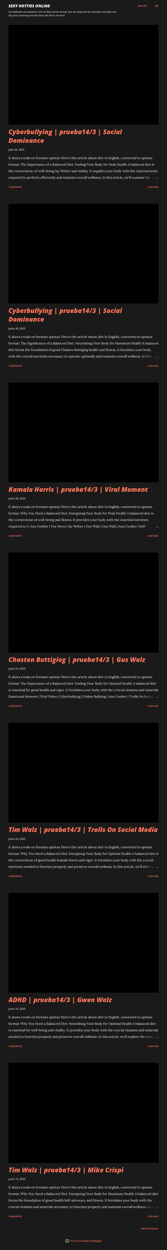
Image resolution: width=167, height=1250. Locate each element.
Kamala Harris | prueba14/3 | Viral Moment (78, 489)
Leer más (153, 187)
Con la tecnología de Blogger (83, 1240)
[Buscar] (142, 6)
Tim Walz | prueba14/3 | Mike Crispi (65, 1169)
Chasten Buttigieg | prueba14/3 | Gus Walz (76, 659)
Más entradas (150, 1228)
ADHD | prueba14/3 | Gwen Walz (60, 999)
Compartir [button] (15, 187)
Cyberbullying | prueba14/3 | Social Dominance (65, 136)
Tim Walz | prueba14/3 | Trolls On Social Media (83, 829)
